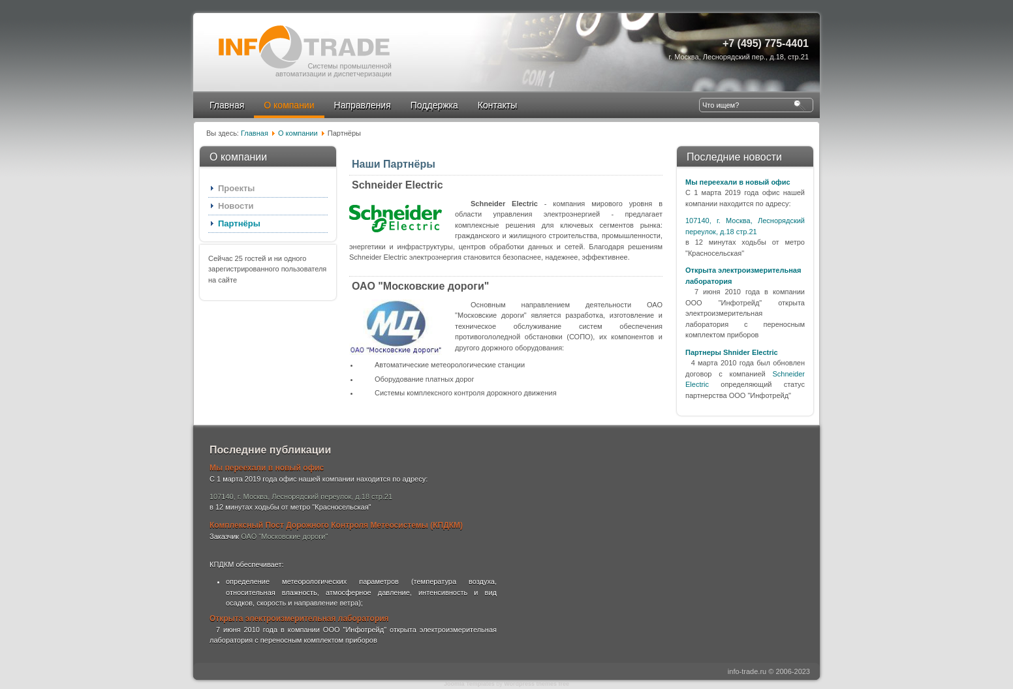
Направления (362, 105)
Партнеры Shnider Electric (731, 352)
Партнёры (239, 223)
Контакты (497, 105)
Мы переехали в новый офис (737, 182)
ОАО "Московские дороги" (420, 286)
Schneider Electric (397, 185)
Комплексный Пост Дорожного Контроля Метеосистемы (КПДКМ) (336, 525)
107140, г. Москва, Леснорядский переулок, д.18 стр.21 (301, 496)
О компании (289, 105)
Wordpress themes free (536, 684)
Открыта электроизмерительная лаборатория (299, 618)
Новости (236, 206)
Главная (227, 105)
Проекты (236, 188)
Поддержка (434, 105)
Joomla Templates (469, 684)
